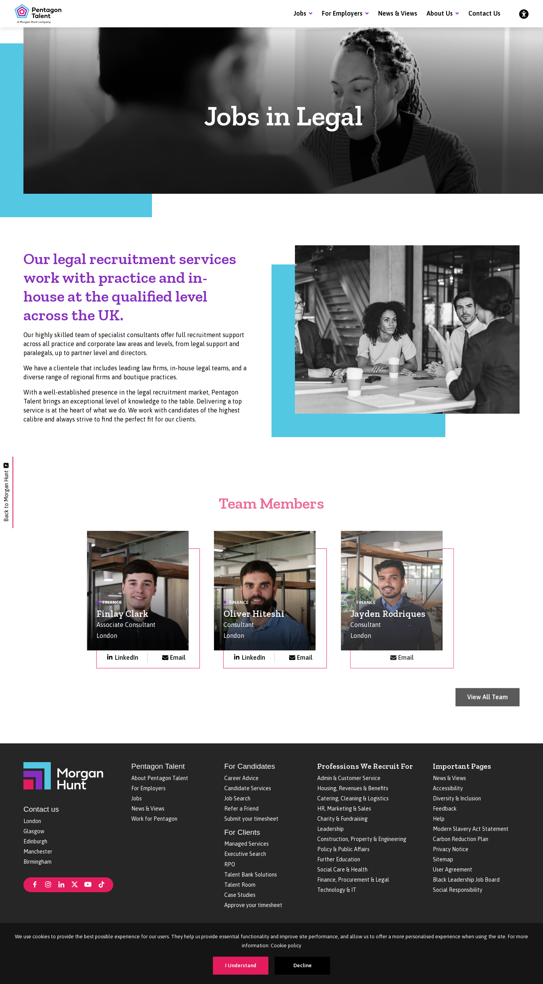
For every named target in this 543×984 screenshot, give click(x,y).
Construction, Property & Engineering (361, 839)
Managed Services (246, 844)
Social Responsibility (457, 890)
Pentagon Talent (158, 766)
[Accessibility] (524, 13)
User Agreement (452, 869)
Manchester (37, 851)
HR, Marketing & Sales (344, 808)
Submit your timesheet (251, 819)
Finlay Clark (122, 616)
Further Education (338, 859)
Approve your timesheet (253, 905)
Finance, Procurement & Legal (353, 880)
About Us (440, 13)
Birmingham (37, 862)
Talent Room (239, 885)
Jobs (300, 13)
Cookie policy (286, 945)
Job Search (237, 798)
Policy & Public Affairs (343, 849)
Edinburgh (35, 841)
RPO (229, 864)
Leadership (330, 829)
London (32, 821)
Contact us (41, 809)
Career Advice (241, 778)
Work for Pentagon (154, 819)
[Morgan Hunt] (63, 775)
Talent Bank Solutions (250, 874)
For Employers (342, 13)
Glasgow (33, 831)
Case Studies (239, 895)
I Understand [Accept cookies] (240, 965)
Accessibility (448, 788)
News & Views (397, 13)
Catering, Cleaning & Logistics (353, 798)
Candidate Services (247, 788)
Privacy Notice (450, 849)
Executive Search (245, 854)
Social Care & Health (342, 869)
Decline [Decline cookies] (302, 965)
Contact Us (484, 13)
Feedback (445, 808)
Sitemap (443, 859)
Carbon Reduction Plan (460, 839)
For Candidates (249, 766)
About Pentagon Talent (159, 778)
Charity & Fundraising (342, 819)
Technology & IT (336, 890)
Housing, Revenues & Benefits (352, 788)
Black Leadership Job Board (466, 880)
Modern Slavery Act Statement (471, 829)
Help (439, 819)
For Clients (242, 832)
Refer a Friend (241, 808)
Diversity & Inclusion (457, 798)
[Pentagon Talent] (37, 13)
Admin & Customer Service (348, 778)
